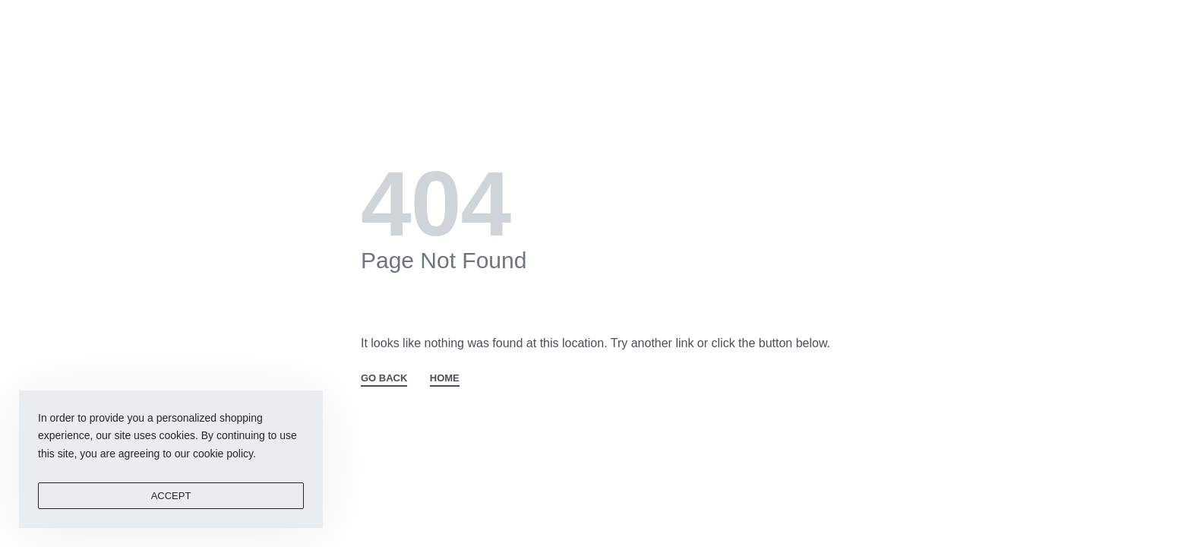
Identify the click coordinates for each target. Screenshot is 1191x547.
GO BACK (384, 378)
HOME (445, 378)
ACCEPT (171, 495)
